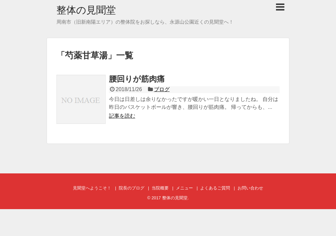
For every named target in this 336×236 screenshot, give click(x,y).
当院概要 (160, 188)
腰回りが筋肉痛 (137, 78)
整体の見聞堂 (86, 10)
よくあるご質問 (215, 188)
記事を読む (122, 116)
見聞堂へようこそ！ (92, 188)
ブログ (162, 89)
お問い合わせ (250, 188)
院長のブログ (131, 188)
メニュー (184, 188)
